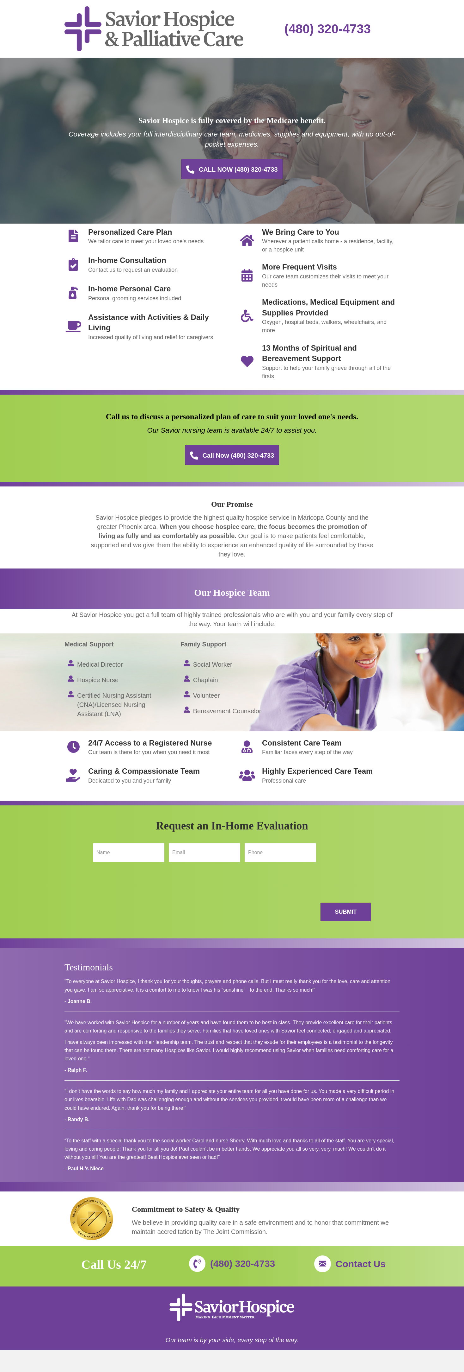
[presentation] (141, 892)
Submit (346, 912)
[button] (232, 169)
